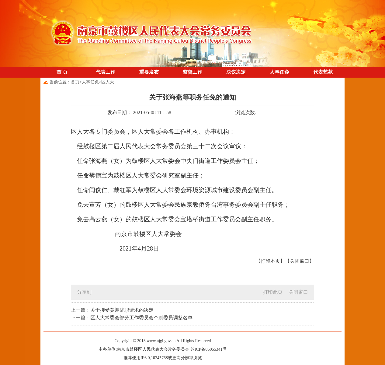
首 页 (62, 72)
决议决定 (236, 72)
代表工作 (105, 72)
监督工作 (192, 72)
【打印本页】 (270, 261)
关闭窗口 (298, 292)
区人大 (107, 82)
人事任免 (279, 72)
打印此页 (273, 292)
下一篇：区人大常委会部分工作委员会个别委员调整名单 (131, 317)
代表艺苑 (323, 72)
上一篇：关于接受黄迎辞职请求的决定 (112, 310)
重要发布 (149, 72)
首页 (75, 82)
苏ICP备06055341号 (208, 349)
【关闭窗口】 (299, 261)
